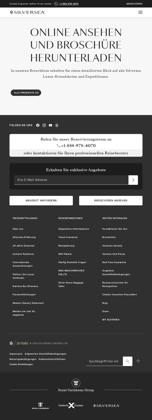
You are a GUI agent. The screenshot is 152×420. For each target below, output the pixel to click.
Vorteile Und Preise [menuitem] (113, 253)
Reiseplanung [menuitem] (66, 245)
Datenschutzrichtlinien (52, 359)
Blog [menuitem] (104, 302)
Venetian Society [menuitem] (112, 245)
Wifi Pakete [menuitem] (65, 253)
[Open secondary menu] (143, 12)
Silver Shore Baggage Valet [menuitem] (71, 284)
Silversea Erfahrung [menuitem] (24, 237)
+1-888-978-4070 (76, 145)
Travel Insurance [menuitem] (68, 237)
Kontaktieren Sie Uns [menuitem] (114, 228)
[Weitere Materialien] (114, 218)
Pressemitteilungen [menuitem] (24, 294)
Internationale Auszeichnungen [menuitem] (22, 264)
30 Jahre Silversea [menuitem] (23, 245)
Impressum (16, 353)
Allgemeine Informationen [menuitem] (73, 228)
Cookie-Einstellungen (21, 364)
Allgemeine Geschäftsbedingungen (45, 353)
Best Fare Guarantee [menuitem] (114, 262)
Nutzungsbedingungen (23, 359)
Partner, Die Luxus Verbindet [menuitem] (23, 276)
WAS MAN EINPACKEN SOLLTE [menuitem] (71, 272)
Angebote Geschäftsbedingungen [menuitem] (116, 272)
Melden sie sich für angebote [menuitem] (24, 313)
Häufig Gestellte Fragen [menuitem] (72, 262)
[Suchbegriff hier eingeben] (127, 361)
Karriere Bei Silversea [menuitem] (25, 286)
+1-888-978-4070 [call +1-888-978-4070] (69, 3)
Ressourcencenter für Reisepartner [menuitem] (115, 284)
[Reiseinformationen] (70, 218)
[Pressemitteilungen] (25, 218)
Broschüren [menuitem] (109, 237)
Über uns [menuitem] (18, 228)
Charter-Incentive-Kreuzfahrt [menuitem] (119, 294)
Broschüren (134, 4)
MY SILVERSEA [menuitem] (111, 319)
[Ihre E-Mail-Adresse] (133, 180)
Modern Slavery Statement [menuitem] (28, 302)
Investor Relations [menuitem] (23, 253)
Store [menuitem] (105, 311)
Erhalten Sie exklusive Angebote (76, 170)
